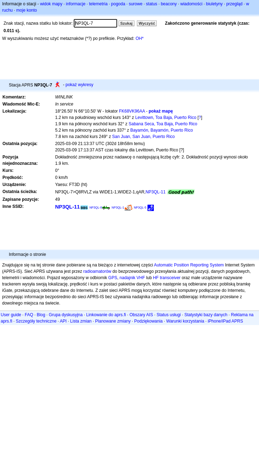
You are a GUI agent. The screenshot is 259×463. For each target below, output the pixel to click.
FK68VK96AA (132, 111)
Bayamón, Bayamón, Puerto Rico (161, 130)
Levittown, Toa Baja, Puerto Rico (165, 117)
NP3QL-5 (140, 207)
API (63, 321)
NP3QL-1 (118, 207)
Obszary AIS (141, 314)
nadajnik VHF (132, 277)
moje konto (26, 10)
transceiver (170, 277)
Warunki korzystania (185, 321)
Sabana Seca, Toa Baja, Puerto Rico (162, 123)
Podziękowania (148, 321)
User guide (11, 314)
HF (156, 277)
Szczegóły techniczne (36, 321)
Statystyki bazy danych (205, 314)
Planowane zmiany (113, 321)
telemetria (98, 3)
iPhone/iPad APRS (225, 321)
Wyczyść (147, 23)
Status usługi (169, 314)
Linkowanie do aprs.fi (106, 314)
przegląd (234, 3)
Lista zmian (81, 321)
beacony (169, 3)
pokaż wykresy (80, 84)
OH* (139, 38)
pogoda (118, 3)
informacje (75, 3)
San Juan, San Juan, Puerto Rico (143, 136)
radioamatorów (97, 271)
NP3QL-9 (95, 207)
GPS (112, 277)
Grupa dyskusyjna (66, 314)
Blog (41, 314)
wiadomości (191, 3)
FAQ (29, 314)
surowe (136, 3)
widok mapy (51, 3)
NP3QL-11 (155, 192)
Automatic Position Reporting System (189, 265)
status (151, 3)
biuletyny (214, 3)
